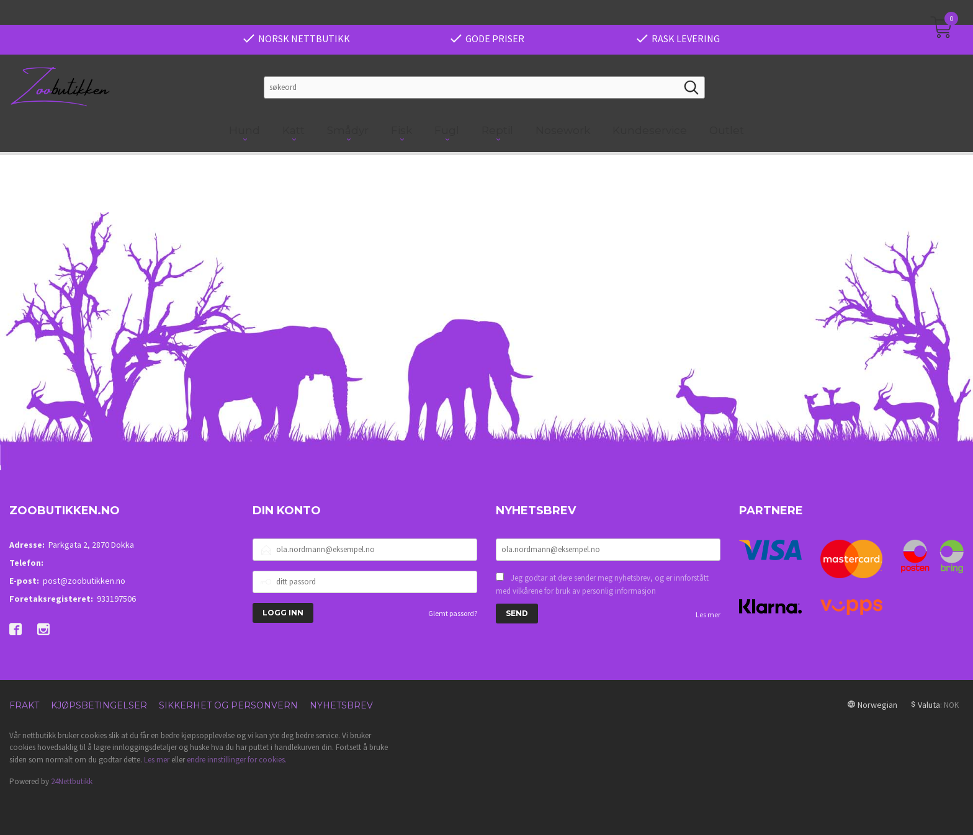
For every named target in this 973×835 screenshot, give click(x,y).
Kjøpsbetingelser (99, 705)
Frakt (24, 705)
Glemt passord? (452, 613)
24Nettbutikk (71, 781)
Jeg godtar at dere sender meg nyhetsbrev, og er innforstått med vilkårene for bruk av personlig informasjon (602, 585)
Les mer (708, 614)
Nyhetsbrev (341, 705)
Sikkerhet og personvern (228, 705)
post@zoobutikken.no (84, 580)
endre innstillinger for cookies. (237, 759)
